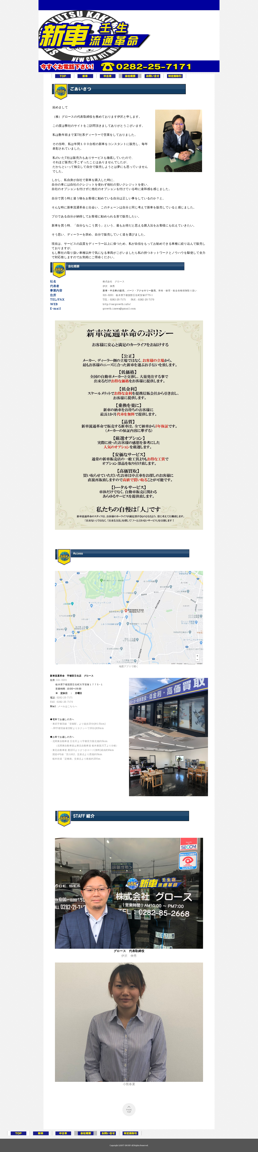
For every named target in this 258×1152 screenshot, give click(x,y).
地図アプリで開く (128, 666)
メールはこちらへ (67, 706)
